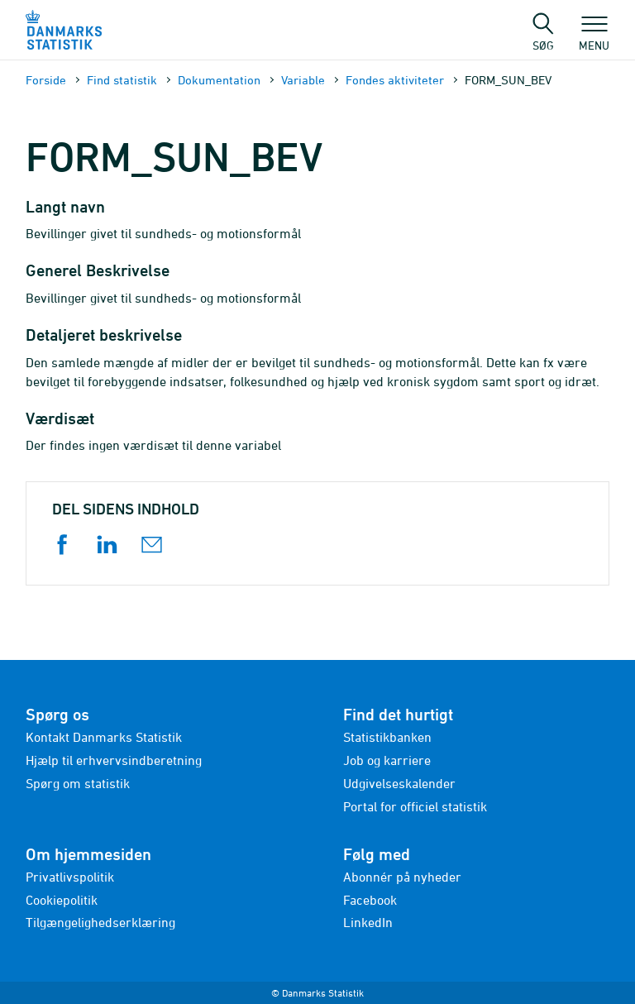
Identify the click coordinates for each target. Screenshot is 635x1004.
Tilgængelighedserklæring (100, 922)
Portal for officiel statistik (415, 806)
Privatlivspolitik (70, 876)
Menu (594, 37)
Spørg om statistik (78, 783)
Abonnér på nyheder (402, 876)
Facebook (370, 899)
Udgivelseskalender (399, 783)
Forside (46, 80)
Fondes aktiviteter (395, 80)
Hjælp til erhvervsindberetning (114, 760)
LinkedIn (368, 922)
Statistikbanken (387, 736)
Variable (303, 80)
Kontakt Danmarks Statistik (104, 736)
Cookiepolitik (62, 899)
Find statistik (122, 80)
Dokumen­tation (219, 80)
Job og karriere (387, 760)
